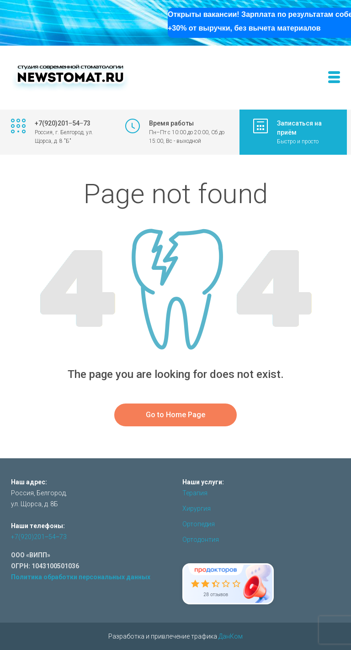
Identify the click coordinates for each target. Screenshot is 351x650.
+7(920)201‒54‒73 (39, 536)
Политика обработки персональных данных (80, 577)
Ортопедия (198, 524)
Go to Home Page (175, 414)
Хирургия (196, 508)
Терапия (194, 493)
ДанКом (230, 636)
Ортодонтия (200, 539)
